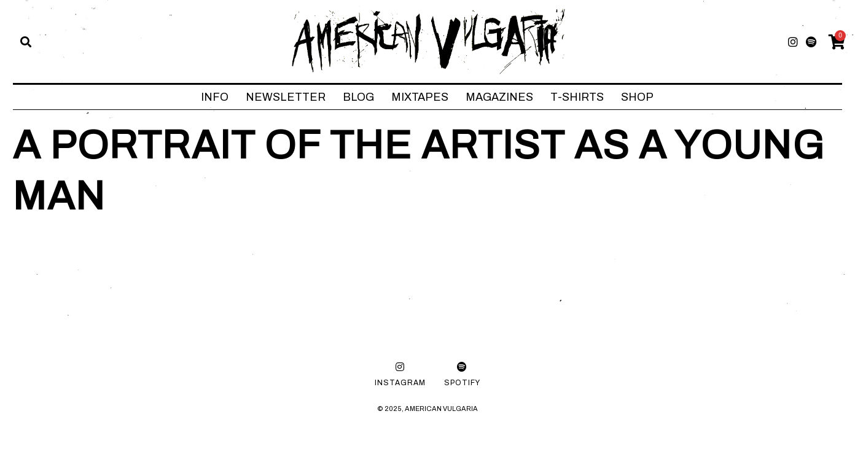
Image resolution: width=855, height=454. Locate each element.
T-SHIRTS (577, 97)
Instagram (400, 382)
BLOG (358, 97)
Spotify (462, 382)
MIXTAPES (419, 97)
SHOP (637, 97)
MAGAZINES (499, 97)
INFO (214, 97)
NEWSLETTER (286, 97)
